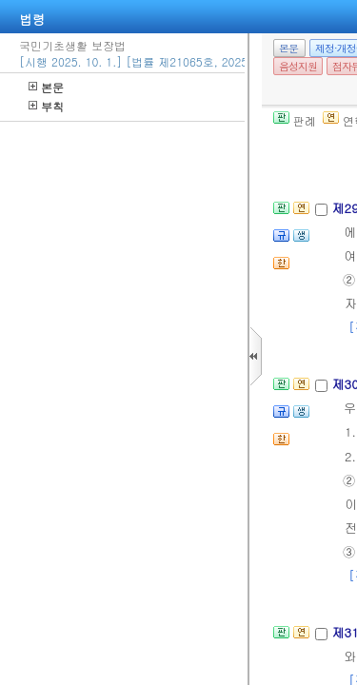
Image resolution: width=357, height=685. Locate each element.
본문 (46, 87)
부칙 (46, 106)
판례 (294, 120)
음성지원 (298, 66)
